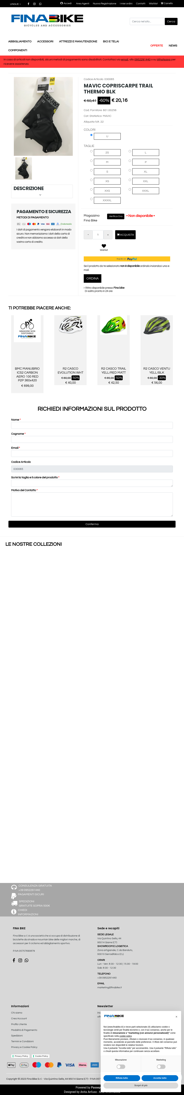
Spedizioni (17, 1035)
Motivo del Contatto (24, 490)
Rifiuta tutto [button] (122, 1078)
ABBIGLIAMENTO (19, 41)
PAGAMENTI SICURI (31, 894)
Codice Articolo (93, 79)
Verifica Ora (115, 216)
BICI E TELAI (111, 41)
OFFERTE (156, 45)
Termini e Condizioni (22, 1041)
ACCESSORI (45, 41)
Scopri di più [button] (141, 1085)
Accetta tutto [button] (159, 1078)
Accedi (66, 3)
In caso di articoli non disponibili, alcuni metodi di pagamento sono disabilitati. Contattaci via (62, 59)
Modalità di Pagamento (24, 1030)
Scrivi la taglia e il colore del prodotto (35, 477)
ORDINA (92, 278)
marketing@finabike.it (109, 987)
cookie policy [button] (125, 1036)
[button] (15, 4)
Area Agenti (82, 3)
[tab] (42, 191)
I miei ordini (126, 3)
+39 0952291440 (107, 978)
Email (15, 447)
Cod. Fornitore (93, 110)
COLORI (89, 129)
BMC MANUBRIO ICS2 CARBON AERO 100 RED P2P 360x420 (27, 374)
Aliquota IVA (91, 121)
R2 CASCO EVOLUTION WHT (70, 370)
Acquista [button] (125, 234)
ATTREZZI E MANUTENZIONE (78, 41)
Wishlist (153, 3)
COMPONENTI (17, 50)
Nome (16, 419)
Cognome (18, 433)
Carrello (167, 3)
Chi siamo (16, 1013)
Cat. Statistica (93, 115)
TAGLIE (89, 146)
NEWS (173, 45)
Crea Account (19, 1018)
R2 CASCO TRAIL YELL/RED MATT (113, 370)
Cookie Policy (41, 1056)
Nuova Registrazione (104, 3)
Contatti (140, 3)
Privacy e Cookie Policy (24, 1047)
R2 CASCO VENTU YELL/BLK (156, 370)
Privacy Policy (21, 1056)
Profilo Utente (19, 1024)
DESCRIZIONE (41, 191)
